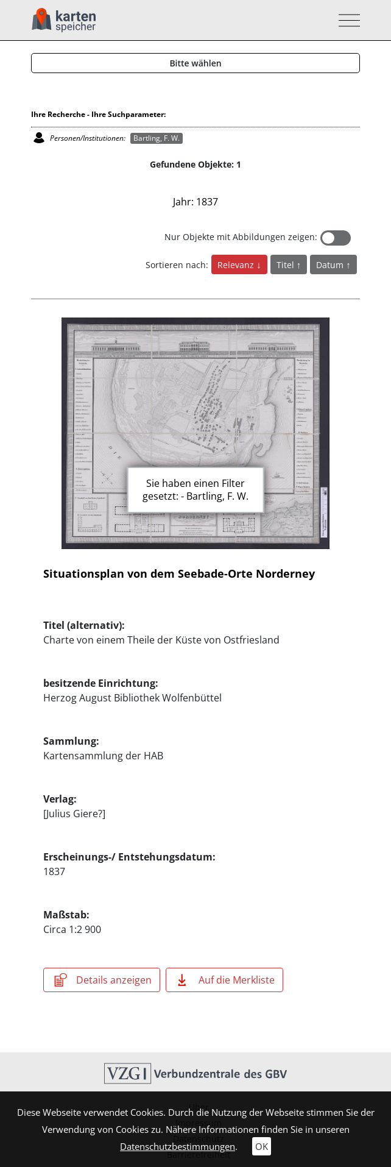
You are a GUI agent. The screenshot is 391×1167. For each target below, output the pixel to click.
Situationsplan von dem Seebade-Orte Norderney (179, 573)
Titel (287, 265)
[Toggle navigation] (345, 20)
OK (261, 1146)
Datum (331, 265)
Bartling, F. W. (156, 138)
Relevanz (236, 265)
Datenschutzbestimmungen (177, 1146)
